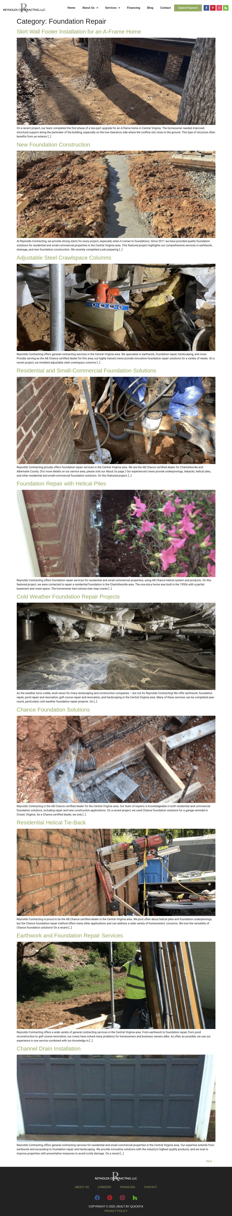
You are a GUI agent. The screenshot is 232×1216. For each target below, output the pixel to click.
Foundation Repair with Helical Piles (61, 483)
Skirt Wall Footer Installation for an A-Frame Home (79, 31)
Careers (104, 1187)
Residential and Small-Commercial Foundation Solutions (86, 370)
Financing (133, 7)
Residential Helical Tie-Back (51, 822)
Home (71, 7)
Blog (150, 7)
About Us (90, 8)
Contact (165, 7)
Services (112, 8)
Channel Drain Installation (49, 1048)
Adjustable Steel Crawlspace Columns (64, 258)
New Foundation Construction (53, 144)
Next (210, 1161)
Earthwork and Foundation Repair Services (70, 935)
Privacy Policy (116, 1211)
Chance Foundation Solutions (53, 709)
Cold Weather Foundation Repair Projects (68, 596)
